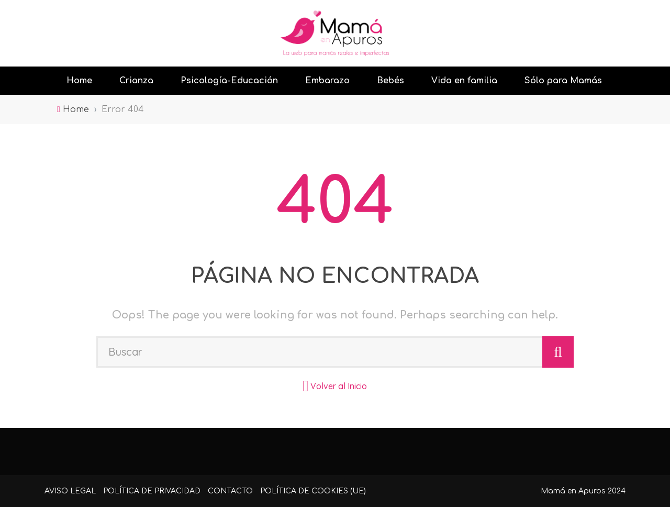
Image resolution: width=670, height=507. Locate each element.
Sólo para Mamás (563, 80)
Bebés (390, 80)
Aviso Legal (70, 491)
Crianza (136, 80)
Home (79, 80)
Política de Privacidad (151, 491)
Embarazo (327, 80)
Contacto (230, 491)
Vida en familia (464, 80)
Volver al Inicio (338, 386)
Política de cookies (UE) (313, 491)
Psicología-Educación (229, 80)
